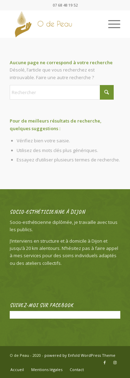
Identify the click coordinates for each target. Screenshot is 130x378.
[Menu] (110, 24)
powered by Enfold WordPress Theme (79, 355)
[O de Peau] (54, 24)
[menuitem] (110, 24)
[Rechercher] (62, 92)
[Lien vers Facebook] (104, 362)
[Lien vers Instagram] (115, 362)
